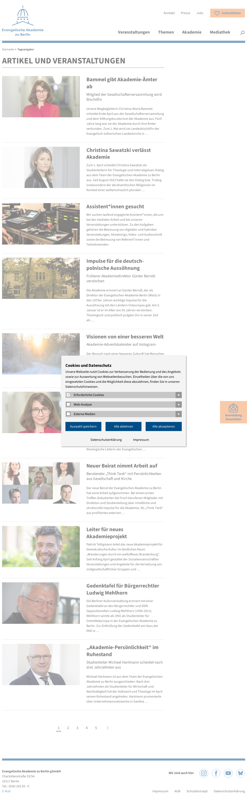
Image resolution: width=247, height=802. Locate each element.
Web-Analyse (83, 404)
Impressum (141, 439)
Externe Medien (84, 414)
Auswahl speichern (83, 426)
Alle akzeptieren (163, 426)
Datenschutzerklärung (106, 439)
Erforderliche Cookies (89, 395)
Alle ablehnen (123, 426)
